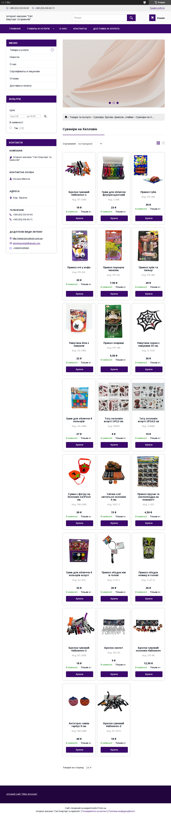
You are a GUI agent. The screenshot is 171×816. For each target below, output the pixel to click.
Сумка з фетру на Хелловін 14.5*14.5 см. (79, 497)
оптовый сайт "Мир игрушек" (21, 794)
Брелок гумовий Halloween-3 (79, 649)
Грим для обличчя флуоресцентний (114, 193)
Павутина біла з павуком (79, 344)
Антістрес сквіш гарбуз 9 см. (79, 725)
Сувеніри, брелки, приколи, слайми (113, 117)
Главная (15, 28)
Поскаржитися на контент (94, 811)
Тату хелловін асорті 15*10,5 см (148, 420)
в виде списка (163, 143)
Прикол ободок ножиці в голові (148, 574)
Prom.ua (102, 808)
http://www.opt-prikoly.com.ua (27, 238)
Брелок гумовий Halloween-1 (79, 193)
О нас (63, 28)
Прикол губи (148, 192)
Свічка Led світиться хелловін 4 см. (113, 497)
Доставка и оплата (106, 28)
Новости (14, 57)
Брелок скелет (113, 647)
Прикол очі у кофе (79, 267)
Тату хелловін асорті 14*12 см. (114, 420)
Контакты (80, 28)
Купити (79, 218)
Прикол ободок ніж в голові (114, 574)
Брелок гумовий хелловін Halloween (148, 649)
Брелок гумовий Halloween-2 (113, 725)
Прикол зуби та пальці (148, 269)
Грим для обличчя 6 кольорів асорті (79, 574)
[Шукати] (131, 17)
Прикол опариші (113, 343)
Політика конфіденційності (121, 811)
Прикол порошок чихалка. (113, 269)
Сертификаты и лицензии (25, 71)
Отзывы (14, 78)
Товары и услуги (38, 28)
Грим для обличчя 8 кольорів (79, 420)
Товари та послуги (80, 117)
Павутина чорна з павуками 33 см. (148, 344)
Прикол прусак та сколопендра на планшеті (148, 497)
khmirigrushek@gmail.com (26, 243)
